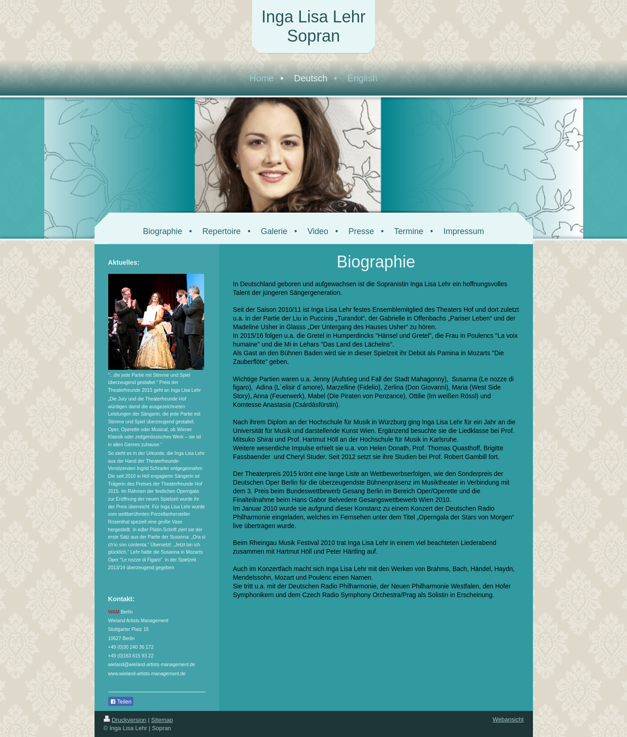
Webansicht (508, 719)
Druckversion (125, 719)
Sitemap (162, 719)
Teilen (121, 702)
